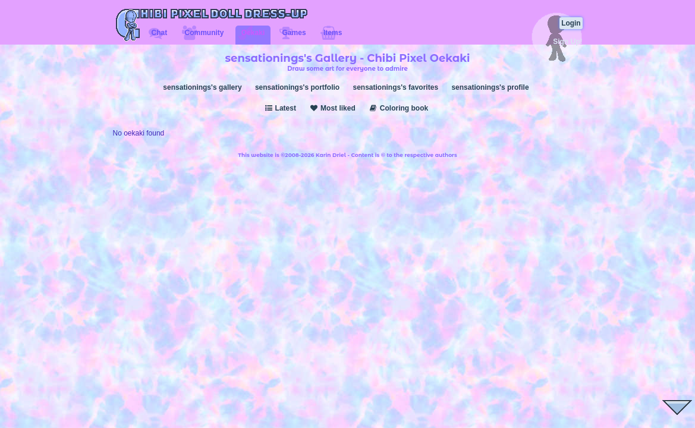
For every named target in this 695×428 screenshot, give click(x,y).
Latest (280, 108)
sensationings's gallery (202, 87)
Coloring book (398, 108)
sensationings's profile (490, 87)
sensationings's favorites (395, 87)
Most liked (332, 108)
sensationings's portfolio (297, 87)
